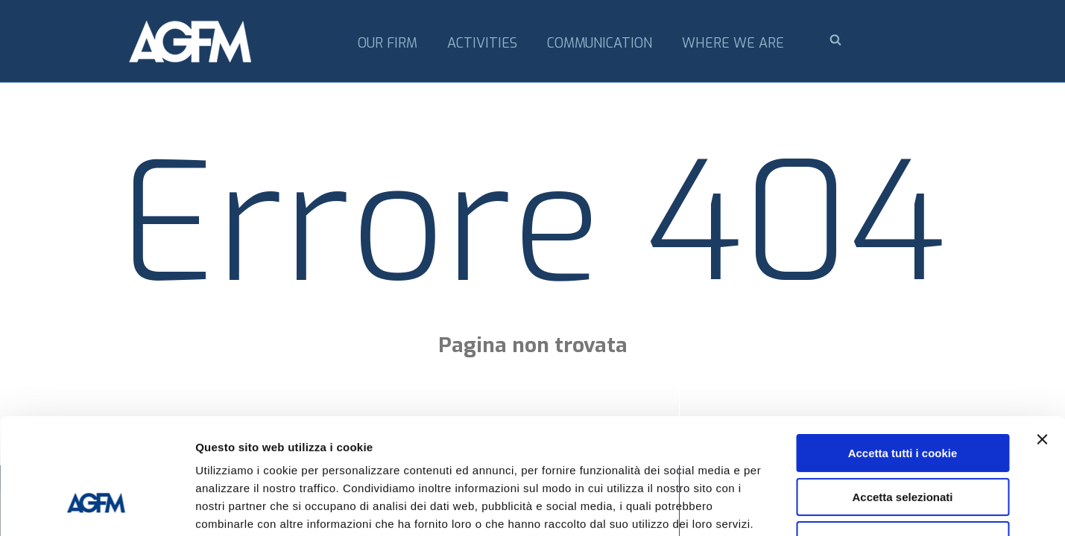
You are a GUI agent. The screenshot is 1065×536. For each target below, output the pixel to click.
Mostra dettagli (784, 506)
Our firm (387, 43)
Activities (482, 43)
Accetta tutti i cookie (903, 354)
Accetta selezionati (902, 398)
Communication (599, 43)
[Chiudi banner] (1042, 340)
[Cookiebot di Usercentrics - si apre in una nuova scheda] (96, 507)
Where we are (733, 43)
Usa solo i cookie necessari (902, 441)
